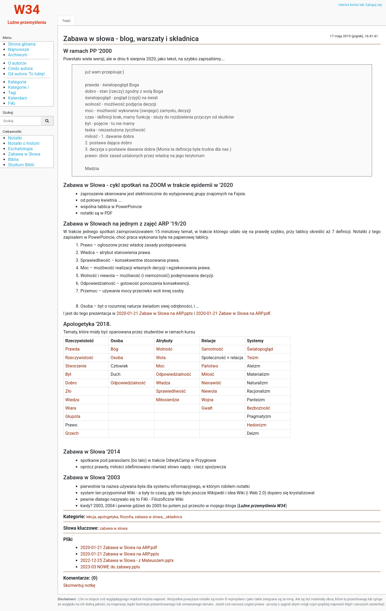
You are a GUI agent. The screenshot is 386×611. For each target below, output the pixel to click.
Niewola (209, 391)
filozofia (126, 517)
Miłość (208, 374)
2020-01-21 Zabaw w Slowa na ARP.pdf (233, 313)
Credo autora (20, 68)
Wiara (71, 408)
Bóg (114, 349)
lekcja (91, 517)
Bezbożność (258, 408)
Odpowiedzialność (174, 374)
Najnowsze (18, 49)
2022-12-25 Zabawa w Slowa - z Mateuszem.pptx (127, 560)
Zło (68, 391)
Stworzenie (76, 366)
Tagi (12, 92)
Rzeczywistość (79, 357)
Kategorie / (18, 87)
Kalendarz (17, 98)
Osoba (117, 357)
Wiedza (72, 399)
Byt (68, 374)
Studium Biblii (21, 164)
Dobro (71, 382)
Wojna (207, 399)
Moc (160, 366)
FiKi (11, 103)
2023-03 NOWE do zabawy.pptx (110, 566)
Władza (164, 382)
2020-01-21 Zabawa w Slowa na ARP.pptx (119, 554)
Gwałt (207, 408)
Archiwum (17, 54)
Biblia (13, 159)
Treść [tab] (66, 21)
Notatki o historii (23, 143)
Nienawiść (211, 382)
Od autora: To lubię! (26, 73)
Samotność (212, 349)
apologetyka (108, 517)
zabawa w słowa (148, 517)
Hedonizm (256, 425)
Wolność (165, 349)
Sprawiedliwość (171, 391)
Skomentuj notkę (79, 585)
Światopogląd (260, 349)
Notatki (15, 138)
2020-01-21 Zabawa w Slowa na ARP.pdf (118, 547)
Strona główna (22, 44)
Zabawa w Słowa (24, 154)
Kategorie (17, 81)
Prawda (72, 349)
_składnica (173, 517)
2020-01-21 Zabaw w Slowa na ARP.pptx (155, 313)
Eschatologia (20, 148)
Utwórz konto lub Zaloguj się (360, 5)
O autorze (17, 63)
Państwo (210, 366)
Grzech (72, 433)
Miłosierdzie (167, 399)
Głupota (72, 416)
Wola (161, 357)
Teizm (252, 357)
